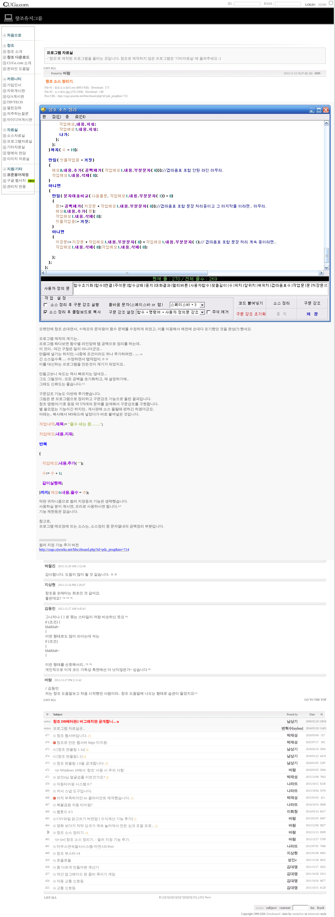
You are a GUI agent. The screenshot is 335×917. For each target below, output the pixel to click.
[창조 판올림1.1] (70, 756)
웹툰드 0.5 (65, 812)
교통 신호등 (66, 888)
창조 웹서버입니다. (72, 736)
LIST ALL (50, 68)
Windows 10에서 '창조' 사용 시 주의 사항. (92, 770)
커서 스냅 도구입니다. (74, 791)
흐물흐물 (64, 860)
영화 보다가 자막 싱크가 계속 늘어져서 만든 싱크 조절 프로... (105, 826)
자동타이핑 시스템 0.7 (74, 784)
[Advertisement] (18, 209)
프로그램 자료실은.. (69, 728)
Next (208, 897)
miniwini (313, 913)
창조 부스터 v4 (68, 853)
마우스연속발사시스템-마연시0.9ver (85, 846)
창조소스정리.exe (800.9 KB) (72, 87)
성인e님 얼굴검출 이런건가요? (81, 777)
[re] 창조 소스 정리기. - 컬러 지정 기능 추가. (95, 839)
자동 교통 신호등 (70, 881)
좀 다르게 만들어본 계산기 (78, 867)
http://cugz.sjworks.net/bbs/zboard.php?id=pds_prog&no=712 (93, 96)
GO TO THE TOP (315, 699)
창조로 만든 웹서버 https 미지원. (82, 742)
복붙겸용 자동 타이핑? (74, 805)
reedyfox (298, 913)
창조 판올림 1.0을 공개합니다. (81, 763)
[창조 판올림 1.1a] (71, 749)
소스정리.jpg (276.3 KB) (69, 91)
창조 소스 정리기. (71, 833)
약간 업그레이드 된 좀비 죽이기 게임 (86, 874)
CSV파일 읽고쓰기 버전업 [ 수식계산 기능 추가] (95, 819)
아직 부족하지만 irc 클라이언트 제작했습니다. (93, 798)
